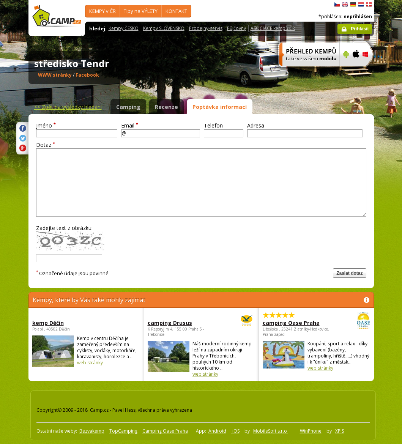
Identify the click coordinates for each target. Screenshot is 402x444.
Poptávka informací (219, 106)
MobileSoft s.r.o (270, 431)
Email (129, 125)
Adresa (255, 125)
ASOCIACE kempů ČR (273, 28)
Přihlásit (360, 28)
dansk (369, 4)
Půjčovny (236, 28)
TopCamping (123, 431)
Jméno (46, 125)
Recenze (166, 106)
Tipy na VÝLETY (141, 11)
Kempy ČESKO (124, 28)
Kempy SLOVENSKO (163, 28)
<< (68, 106)
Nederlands (361, 4)
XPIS (339, 431)
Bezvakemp (91, 431)
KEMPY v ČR (102, 11)
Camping (128, 106)
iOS (235, 431)
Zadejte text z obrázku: (64, 227)
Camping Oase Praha (165, 431)
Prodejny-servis (205, 28)
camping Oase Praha (295, 322)
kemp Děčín (48, 322)
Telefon (213, 125)
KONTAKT (176, 11)
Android (217, 431)
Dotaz (45, 144)
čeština (337, 4)
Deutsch (353, 4)
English (345, 4)
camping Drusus (180, 322)
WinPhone (311, 431)
